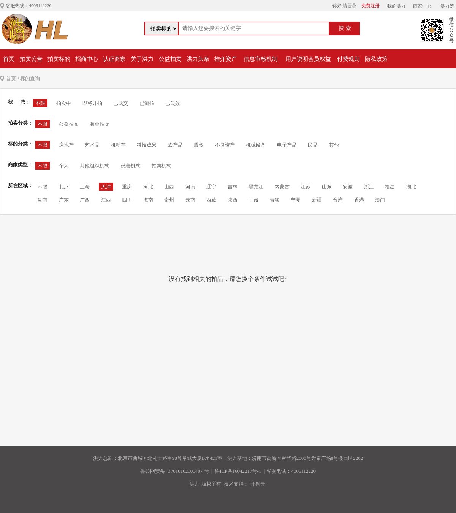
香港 (359, 200)
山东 (327, 186)
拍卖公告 (31, 59)
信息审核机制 (261, 59)
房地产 (66, 145)
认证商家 (114, 59)
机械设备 (256, 145)
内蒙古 (282, 186)
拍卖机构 (161, 166)
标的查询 (30, 78)
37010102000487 (185, 471)
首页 (8, 59)
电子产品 (287, 145)
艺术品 (92, 145)
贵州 (169, 200)
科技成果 (147, 145)
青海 (275, 200)
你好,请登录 (344, 5)
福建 (390, 186)
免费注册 (370, 5)
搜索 (346, 28)
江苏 (305, 186)
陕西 (233, 200)
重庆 (127, 186)
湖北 (411, 186)
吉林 (233, 186)
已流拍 (146, 103)
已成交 (120, 103)
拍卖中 (63, 103)
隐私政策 (376, 59)
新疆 (317, 200)
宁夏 (296, 200)
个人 (64, 166)
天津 (106, 186)
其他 (334, 145)
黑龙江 (256, 186)
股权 (199, 145)
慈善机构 (131, 166)
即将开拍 (92, 103)
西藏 (211, 200)
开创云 (257, 484)
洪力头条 (198, 59)
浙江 (369, 186)
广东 (64, 200)
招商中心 (86, 59)
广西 (85, 200)
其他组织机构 (94, 166)
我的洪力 (396, 6)
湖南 (43, 200)
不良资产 (225, 145)
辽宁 (211, 186)
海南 (148, 200)
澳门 (380, 200)
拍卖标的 (59, 59)
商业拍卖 (99, 124)
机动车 (118, 145)
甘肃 (253, 200)
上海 (85, 186)
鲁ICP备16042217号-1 (238, 471)
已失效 (172, 103)
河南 (190, 186)
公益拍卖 (170, 59)
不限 (40, 103)
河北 (148, 186)
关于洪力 (142, 59)
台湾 (338, 200)
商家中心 (422, 6)
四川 (127, 200)
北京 (64, 186)
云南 (190, 200)
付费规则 (348, 59)
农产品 (175, 145)
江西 (106, 200)
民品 (313, 145)
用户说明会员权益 (308, 59)
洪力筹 (447, 6)
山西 (169, 186)
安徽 (348, 186)
